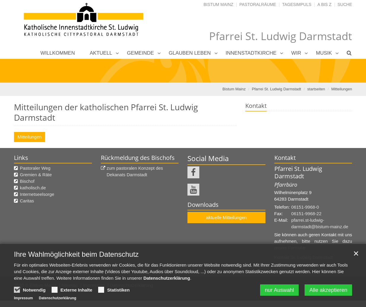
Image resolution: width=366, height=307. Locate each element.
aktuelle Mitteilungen (226, 217)
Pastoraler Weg (35, 168)
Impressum (23, 298)
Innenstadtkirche (251, 53)
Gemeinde (140, 53)
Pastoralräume (257, 4)
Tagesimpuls (296, 4)
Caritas (27, 200)
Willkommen (57, 53)
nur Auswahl (279, 290)
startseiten (316, 89)
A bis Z (324, 4)
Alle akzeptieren (328, 290)
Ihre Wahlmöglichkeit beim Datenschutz (76, 254)
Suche (345, 4)
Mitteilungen (341, 89)
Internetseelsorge (37, 194)
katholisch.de (33, 187)
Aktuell (101, 53)
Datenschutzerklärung (166, 278)
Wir (296, 53)
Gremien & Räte (36, 174)
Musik (324, 53)
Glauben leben (190, 53)
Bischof (27, 181)
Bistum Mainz (218, 4)
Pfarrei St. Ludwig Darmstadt (276, 89)
